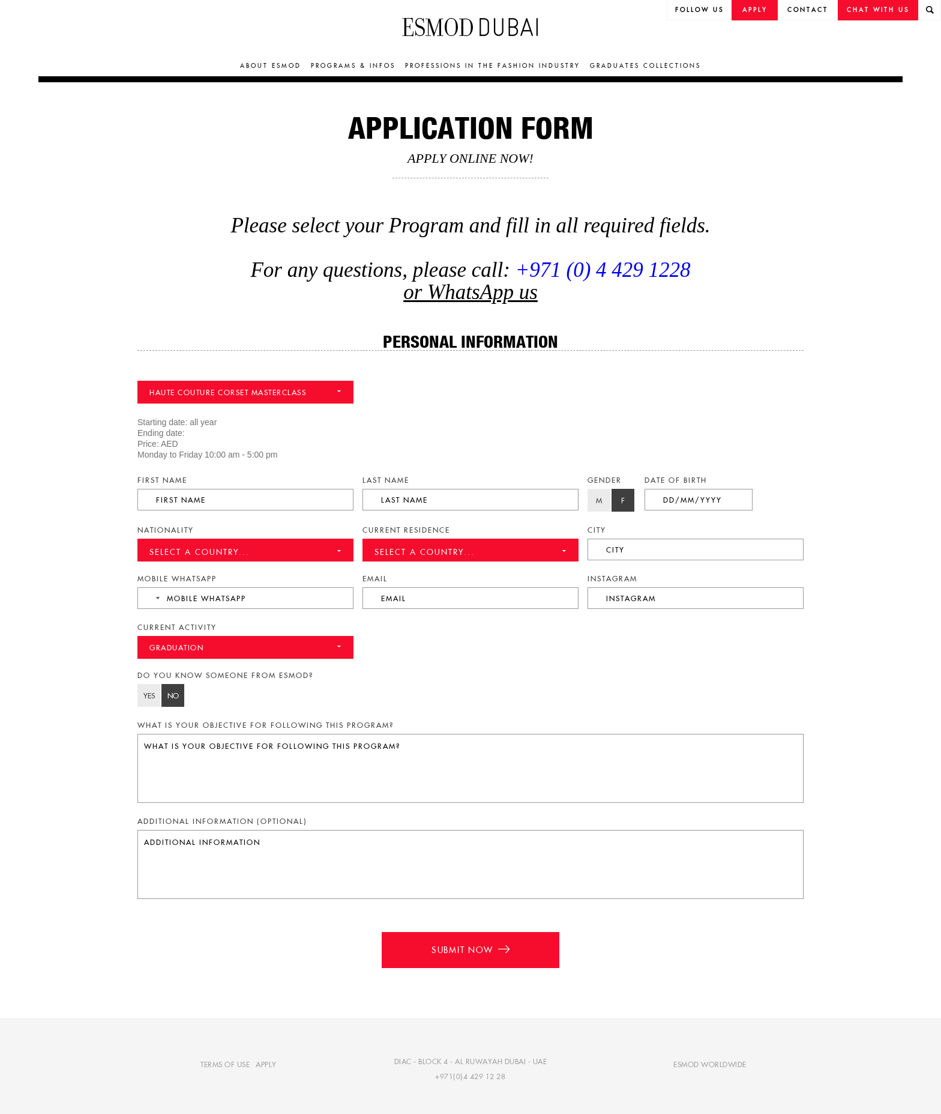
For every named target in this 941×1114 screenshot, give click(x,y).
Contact (807, 10)
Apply (755, 10)
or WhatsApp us (470, 292)
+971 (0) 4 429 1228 (603, 270)
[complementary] (811, 1024)
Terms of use (225, 1064)
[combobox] (150, 598)
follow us (699, 10)
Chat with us (878, 10)
